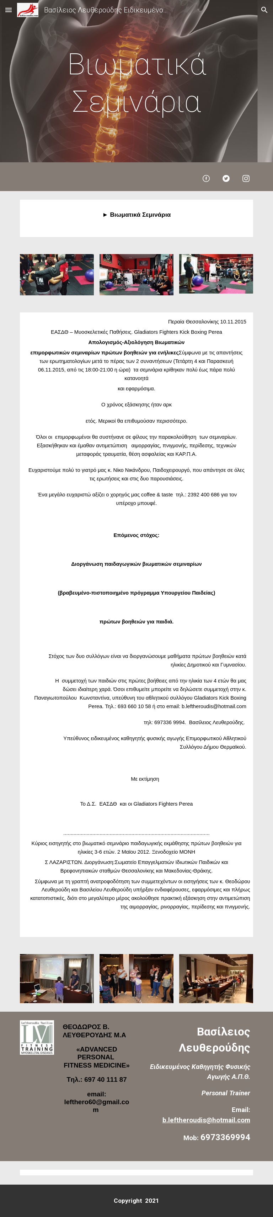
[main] (136, 83)
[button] (8, 10)
